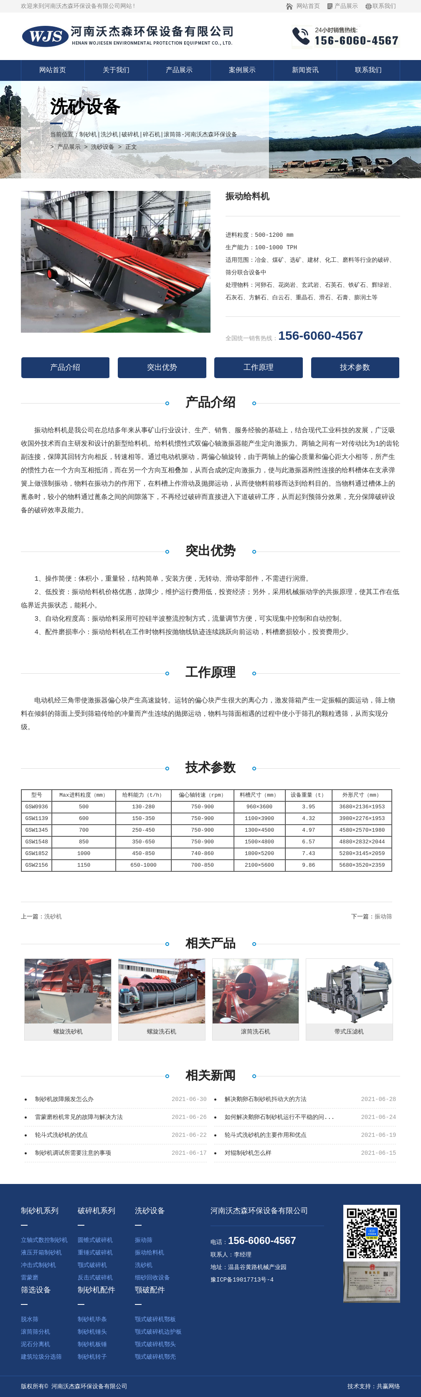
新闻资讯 (305, 70)
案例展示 (242, 70)
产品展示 (346, 6)
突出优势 (162, 368)
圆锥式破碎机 (95, 1240)
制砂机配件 (96, 1290)
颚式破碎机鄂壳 (155, 1357)
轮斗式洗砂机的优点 (61, 1135)
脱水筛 (29, 1319)
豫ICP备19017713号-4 (242, 1280)
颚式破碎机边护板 (158, 1332)
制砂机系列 (39, 1211)
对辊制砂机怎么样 (248, 1153)
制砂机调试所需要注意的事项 (73, 1153)
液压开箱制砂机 (41, 1252)
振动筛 (383, 916)
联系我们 (384, 6)
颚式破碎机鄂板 (155, 1319)
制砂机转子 (92, 1357)
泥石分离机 (35, 1344)
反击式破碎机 (95, 1277)
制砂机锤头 (92, 1332)
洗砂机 (53, 916)
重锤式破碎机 (95, 1252)
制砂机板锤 (92, 1344)
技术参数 (355, 368)
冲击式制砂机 (38, 1265)
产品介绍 (65, 368)
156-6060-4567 (320, 335)
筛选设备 (36, 1290)
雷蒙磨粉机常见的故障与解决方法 (79, 1117)
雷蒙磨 (29, 1277)
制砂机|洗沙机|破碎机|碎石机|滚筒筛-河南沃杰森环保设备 (158, 134)
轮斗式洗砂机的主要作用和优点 (266, 1135)
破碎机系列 (96, 1211)
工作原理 (258, 368)
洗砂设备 (102, 147)
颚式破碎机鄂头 (155, 1344)
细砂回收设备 (152, 1277)
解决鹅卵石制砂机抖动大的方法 (266, 1099)
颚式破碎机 (92, 1265)
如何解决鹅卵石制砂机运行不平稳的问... (280, 1117)
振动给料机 (149, 1252)
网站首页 (308, 6)
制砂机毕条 (92, 1319)
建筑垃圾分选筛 (41, 1357)
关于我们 (116, 70)
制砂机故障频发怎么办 (64, 1099)
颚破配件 (150, 1290)
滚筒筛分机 (35, 1332)
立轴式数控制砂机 (44, 1240)
